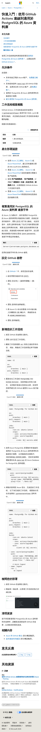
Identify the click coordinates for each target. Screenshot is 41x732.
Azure (10, 8)
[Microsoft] (20, 3)
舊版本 (14, 723)
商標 (3, 729)
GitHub (12, 271)
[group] (20, 246)
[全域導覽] (2, 3)
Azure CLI (28, 160)
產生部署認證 (8, 44)
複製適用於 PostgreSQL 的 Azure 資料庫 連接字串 (20, 47)
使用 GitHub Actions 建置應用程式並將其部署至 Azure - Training (20, 678)
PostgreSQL (18, 8)
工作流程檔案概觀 (9, 41)
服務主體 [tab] (16, 155)
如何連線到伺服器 (13, 639)
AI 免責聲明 (6, 723)
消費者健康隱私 (16, 726)
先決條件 (6, 38)
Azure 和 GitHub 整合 (14, 635)
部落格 (22, 723)
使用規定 (28, 726)
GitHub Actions (7, 62)
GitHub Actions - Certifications (12, 690)
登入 (37, 3)
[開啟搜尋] (33, 3)
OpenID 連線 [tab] (7, 155)
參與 (29, 723)
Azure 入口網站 (17, 160)
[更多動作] (37, 8)
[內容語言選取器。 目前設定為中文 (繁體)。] (8, 712)
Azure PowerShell (14, 163)
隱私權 (4, 726)
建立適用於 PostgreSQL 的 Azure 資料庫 (21, 99)
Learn (3, 8)
